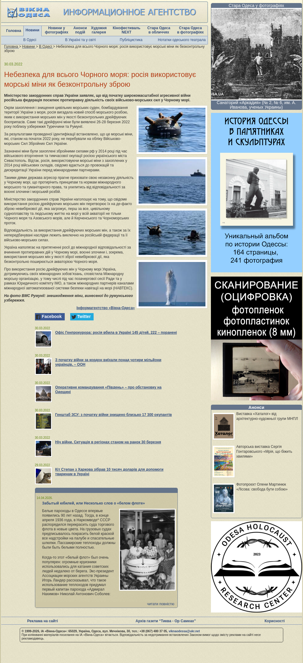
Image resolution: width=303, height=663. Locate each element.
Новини (32, 30)
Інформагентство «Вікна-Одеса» (106, 308)
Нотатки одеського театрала (182, 40)
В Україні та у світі (80, 40)
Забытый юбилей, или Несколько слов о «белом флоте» (93, 503)
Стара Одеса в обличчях (158, 30)
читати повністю (160, 604)
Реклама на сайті (42, 621)
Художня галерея (99, 30)
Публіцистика (131, 40)
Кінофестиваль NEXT (126, 30)
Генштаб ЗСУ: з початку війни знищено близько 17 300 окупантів (113, 415)
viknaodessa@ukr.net (184, 631)
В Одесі (29, 40)
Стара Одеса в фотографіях (190, 30)
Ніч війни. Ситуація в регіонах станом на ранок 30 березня (108, 442)
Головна (13, 31)
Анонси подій (80, 30)
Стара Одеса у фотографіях (256, 5)
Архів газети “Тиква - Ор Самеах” (166, 621)
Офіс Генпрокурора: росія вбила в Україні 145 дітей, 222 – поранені (116, 332)
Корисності (275, 621)
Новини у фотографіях (56, 30)
